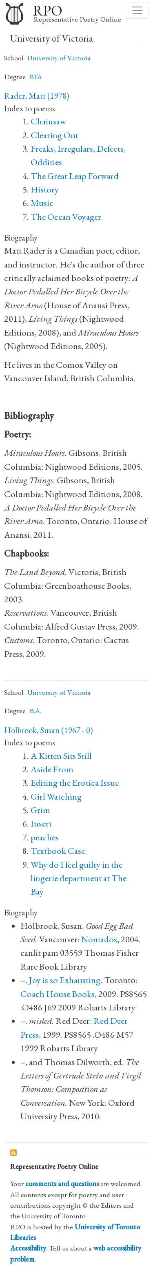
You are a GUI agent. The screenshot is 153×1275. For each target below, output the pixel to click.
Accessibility (28, 1248)
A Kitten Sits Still (61, 756)
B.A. (35, 710)
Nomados (99, 939)
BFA (35, 76)
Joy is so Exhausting (64, 980)
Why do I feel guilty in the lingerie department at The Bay (78, 878)
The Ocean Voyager (66, 217)
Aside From (52, 769)
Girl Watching (56, 796)
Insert (41, 823)
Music (42, 203)
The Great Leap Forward (75, 176)
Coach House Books (57, 994)
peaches (45, 837)
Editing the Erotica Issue (75, 783)
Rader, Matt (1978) (36, 96)
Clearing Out (54, 135)
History (45, 189)
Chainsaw (48, 121)
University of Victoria (59, 57)
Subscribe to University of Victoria (14, 1153)
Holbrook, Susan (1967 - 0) (48, 730)
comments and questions (62, 1183)
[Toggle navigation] (137, 10)
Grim (40, 810)
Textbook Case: (59, 851)
